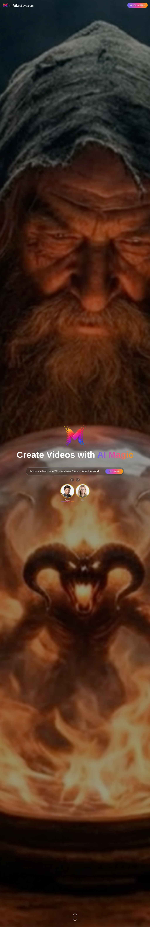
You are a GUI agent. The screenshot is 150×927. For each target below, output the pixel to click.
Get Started (114, 471)
